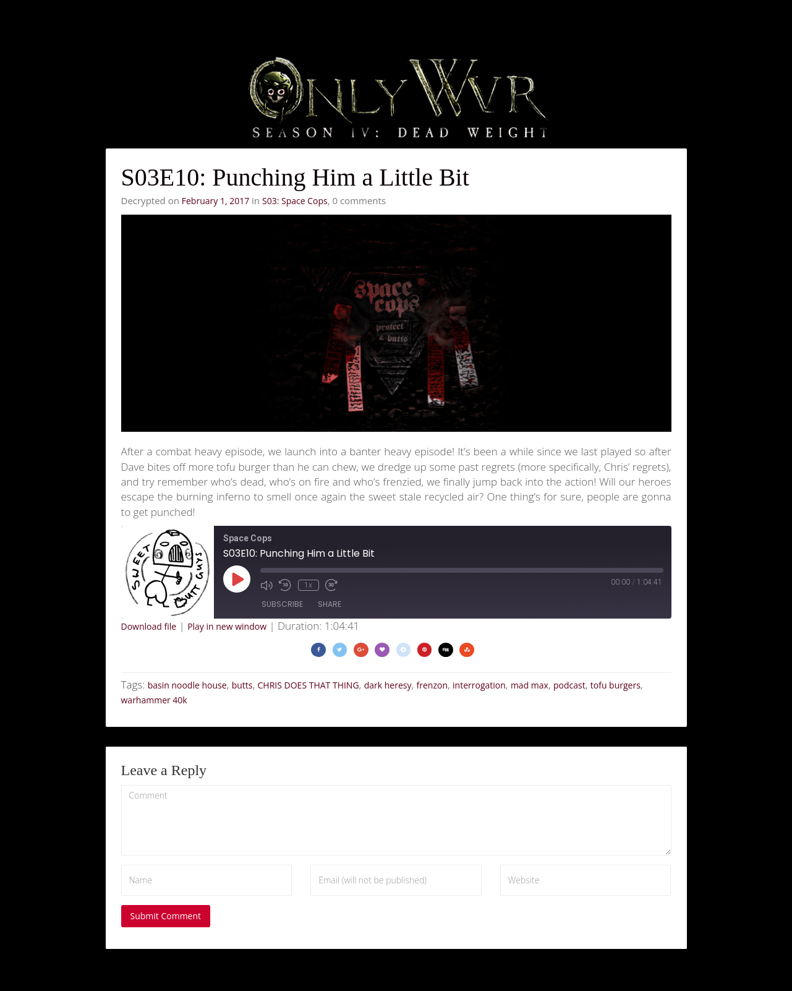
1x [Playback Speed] (308, 584)
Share (329, 604)
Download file (149, 626)
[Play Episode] (236, 579)
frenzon (432, 685)
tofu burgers (615, 685)
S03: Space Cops (295, 201)
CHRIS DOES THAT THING (308, 685)
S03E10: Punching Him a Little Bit (295, 177)
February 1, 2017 (215, 201)
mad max (529, 685)
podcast (569, 685)
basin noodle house (187, 685)
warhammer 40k (154, 700)
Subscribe (282, 604)
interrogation (479, 685)
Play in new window (226, 626)
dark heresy (388, 685)
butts (242, 685)
